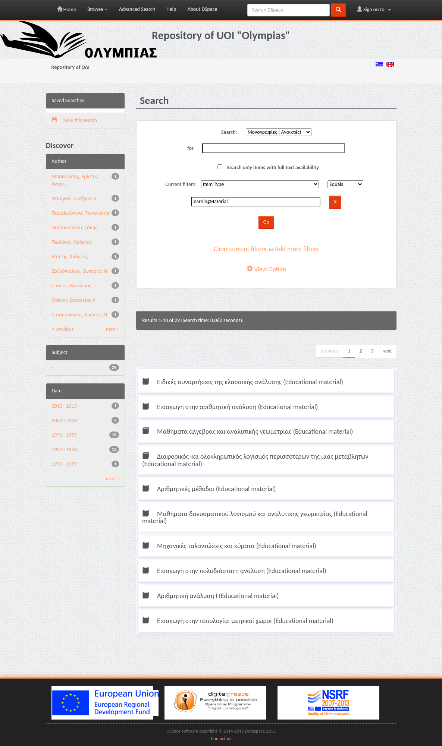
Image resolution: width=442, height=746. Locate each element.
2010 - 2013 (64, 406)
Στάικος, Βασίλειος (71, 285)
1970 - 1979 (64, 464)
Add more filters (297, 249)
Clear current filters (240, 249)
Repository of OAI (70, 67)
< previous (63, 329)
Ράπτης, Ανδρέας (70, 256)
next (387, 351)
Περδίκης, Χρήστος (72, 242)
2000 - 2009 (64, 420)
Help (171, 9)
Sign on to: (374, 9)
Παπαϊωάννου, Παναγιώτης (81, 213)
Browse (97, 9)
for (190, 148)
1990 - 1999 (64, 435)
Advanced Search (137, 9)
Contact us (221, 738)
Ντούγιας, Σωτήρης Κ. (75, 198)
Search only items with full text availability (268, 167)
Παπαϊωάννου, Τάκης (74, 227)
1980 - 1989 (64, 449)
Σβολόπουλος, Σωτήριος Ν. (80, 271)
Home (66, 9)
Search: (229, 132)
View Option (266, 269)
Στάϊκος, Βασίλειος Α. (74, 300)
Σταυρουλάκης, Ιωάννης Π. (80, 315)
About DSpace (202, 9)
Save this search (74, 120)
